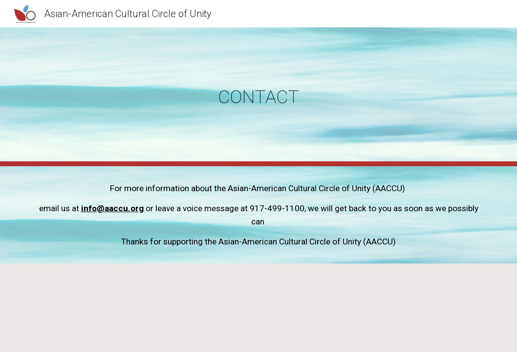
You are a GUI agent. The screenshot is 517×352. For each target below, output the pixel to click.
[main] (258, 96)
